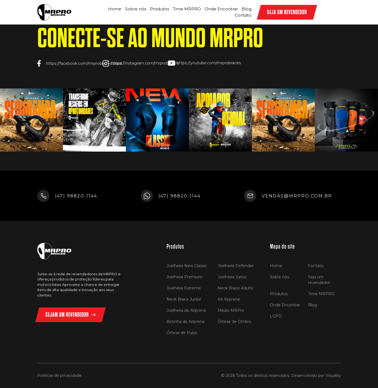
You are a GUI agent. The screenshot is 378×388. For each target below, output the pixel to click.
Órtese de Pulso (182, 332)
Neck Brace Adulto (235, 288)
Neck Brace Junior (184, 299)
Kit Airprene (229, 299)
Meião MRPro (231, 310)
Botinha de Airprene (186, 321)
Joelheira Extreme (184, 288)
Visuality (333, 375)
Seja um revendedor (319, 279)
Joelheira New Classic (187, 265)
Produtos (159, 8)
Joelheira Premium (184, 276)
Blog (246, 8)
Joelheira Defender (236, 265)
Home (114, 8)
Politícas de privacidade (59, 375)
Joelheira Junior (232, 276)
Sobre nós (135, 8)
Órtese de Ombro (234, 321)
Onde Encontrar (221, 8)
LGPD (276, 316)
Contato (243, 15)
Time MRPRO (187, 8)
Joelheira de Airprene (186, 310)
